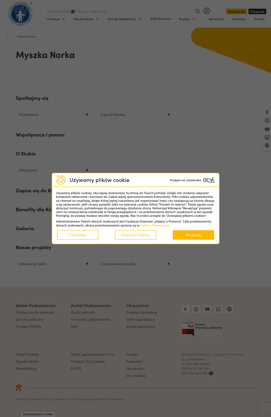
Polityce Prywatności (154, 225)
